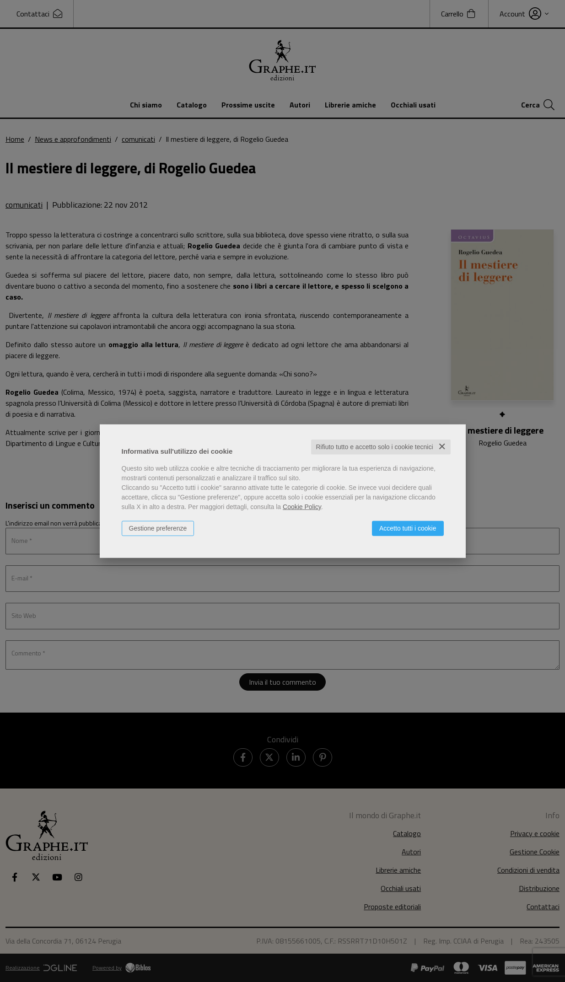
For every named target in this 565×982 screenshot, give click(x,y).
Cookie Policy (302, 506)
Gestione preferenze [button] (158, 528)
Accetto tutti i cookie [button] (407, 528)
